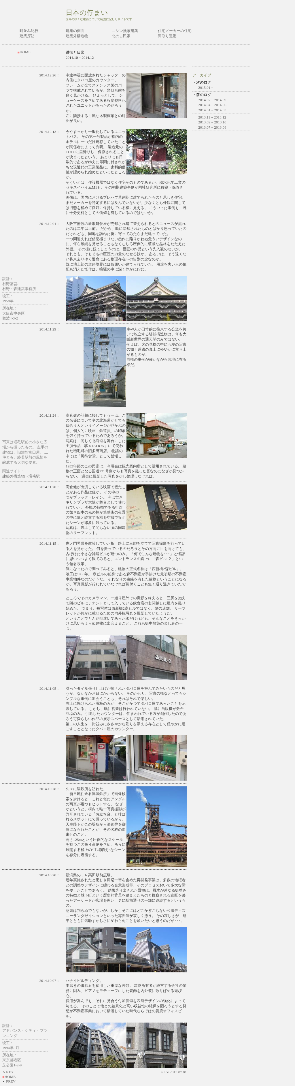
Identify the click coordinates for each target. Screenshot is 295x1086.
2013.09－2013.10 (212, 122)
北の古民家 (121, 36)
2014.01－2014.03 (212, 110)
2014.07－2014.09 (212, 100)
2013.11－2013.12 (212, 117)
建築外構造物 (77, 36)
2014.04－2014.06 (212, 105)
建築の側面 (75, 31)
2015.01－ (206, 87)
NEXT (11, 1072)
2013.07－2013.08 (212, 127)
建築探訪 (27, 36)
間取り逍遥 (167, 36)
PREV (11, 1081)
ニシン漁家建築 (125, 31)
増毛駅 (34, 476)
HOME (25, 52)
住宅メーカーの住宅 (175, 31)
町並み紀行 (29, 31)
